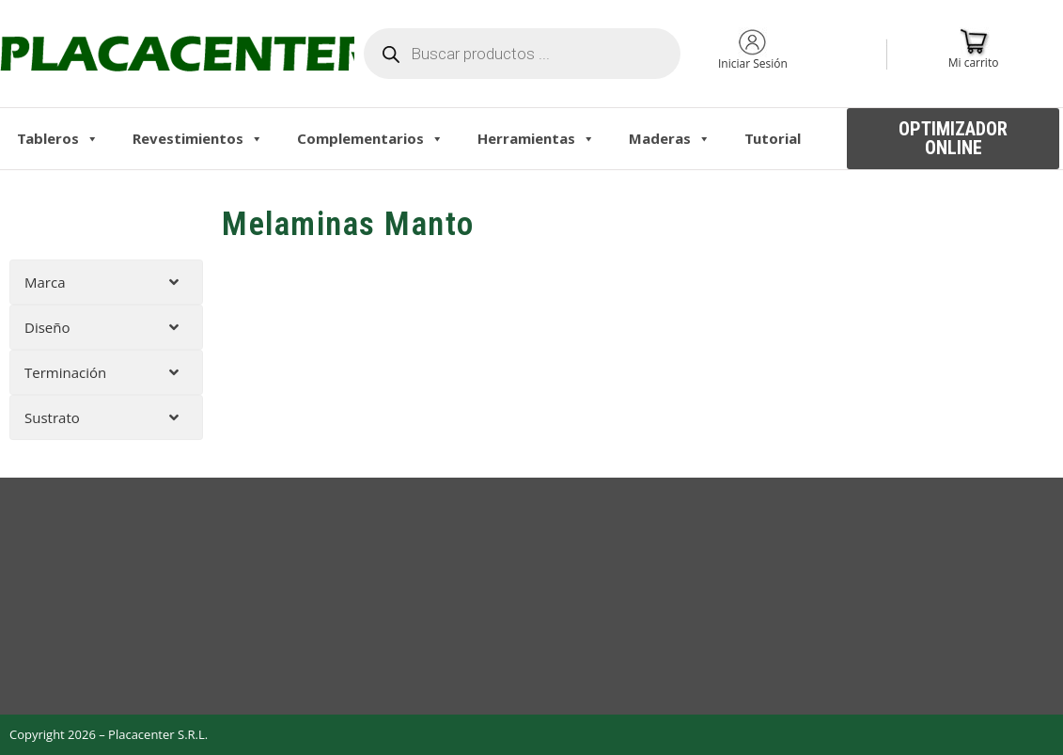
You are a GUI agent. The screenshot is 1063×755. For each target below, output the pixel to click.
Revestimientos (198, 138)
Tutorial (772, 138)
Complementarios (370, 138)
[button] (953, 138)
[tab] (106, 282)
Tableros (58, 138)
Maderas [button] (670, 138)
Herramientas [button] (536, 138)
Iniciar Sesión (753, 63)
